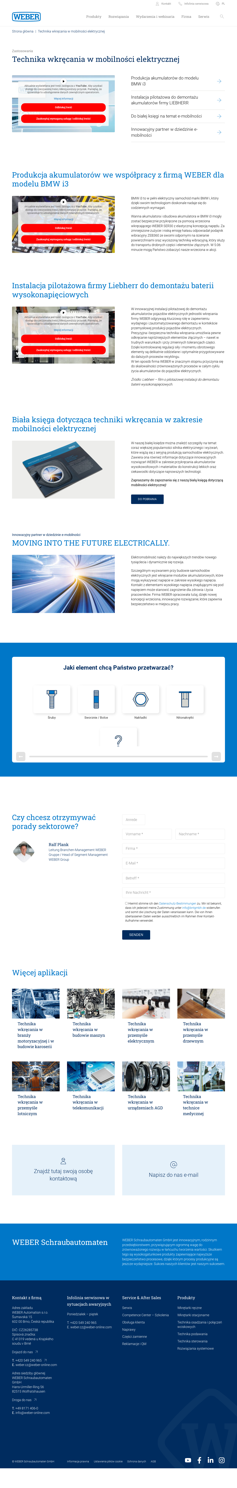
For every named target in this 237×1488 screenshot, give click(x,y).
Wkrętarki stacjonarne (193, 1335)
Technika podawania (192, 1354)
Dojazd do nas (22, 1372)
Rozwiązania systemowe (195, 1368)
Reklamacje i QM (134, 1363)
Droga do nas (21, 1420)
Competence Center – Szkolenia (145, 1335)
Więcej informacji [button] (63, 98)
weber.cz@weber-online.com (36, 1384)
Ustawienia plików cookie (108, 1481)
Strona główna (23, 31)
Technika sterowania (192, 1361)
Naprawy (129, 1349)
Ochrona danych (136, 1481)
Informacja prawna (78, 1481)
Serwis (127, 1327)
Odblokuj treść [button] (63, 107)
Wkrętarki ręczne (189, 1327)
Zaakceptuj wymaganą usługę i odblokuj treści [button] (63, 118)
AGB (153, 1481)
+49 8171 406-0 (26, 1428)
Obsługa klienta (133, 1342)
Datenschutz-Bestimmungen (177, 923)
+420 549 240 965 (28, 1380)
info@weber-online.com (33, 1432)
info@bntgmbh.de (194, 927)
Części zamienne (134, 1356)
